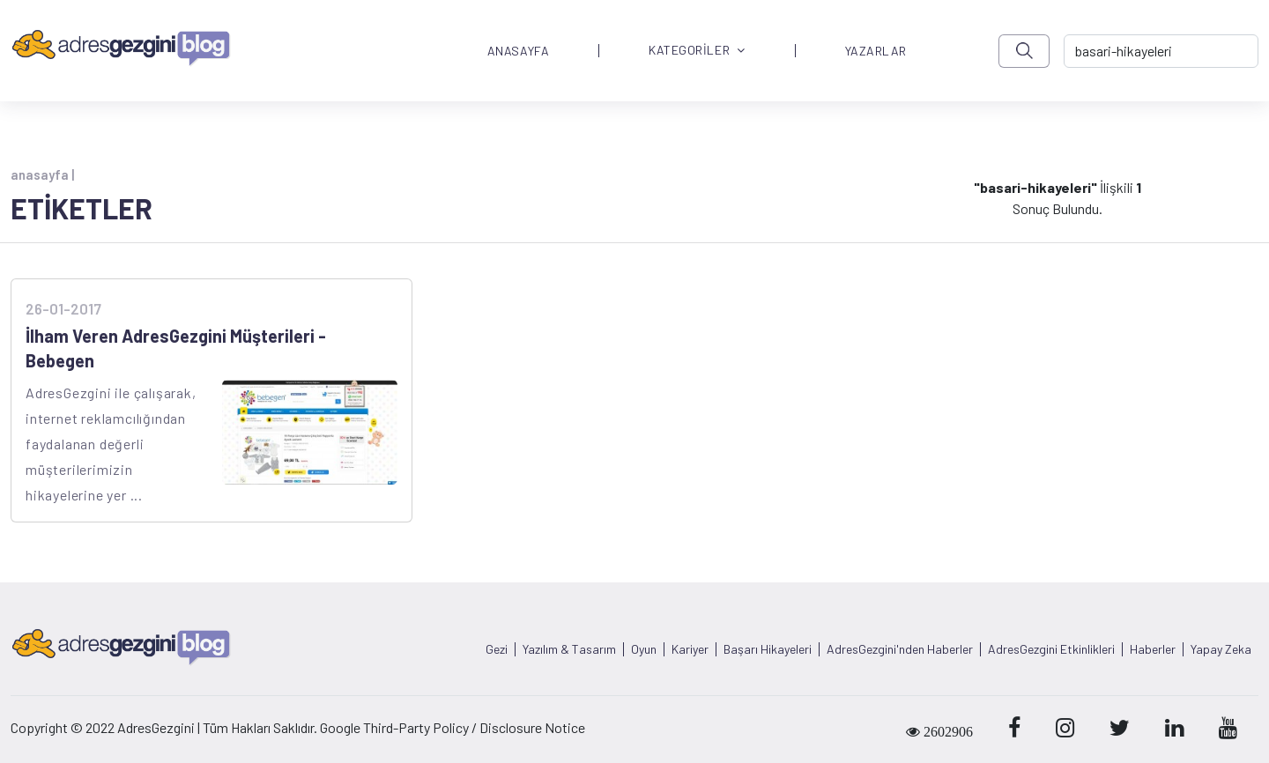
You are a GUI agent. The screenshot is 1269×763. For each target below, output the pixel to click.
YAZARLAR (876, 51)
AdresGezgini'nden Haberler (900, 649)
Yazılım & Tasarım (569, 649)
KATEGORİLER (697, 50)
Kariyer (690, 649)
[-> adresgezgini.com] (1161, 51)
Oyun (644, 649)
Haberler (1153, 649)
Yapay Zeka (1221, 649)
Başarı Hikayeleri (768, 649)
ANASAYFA (518, 51)
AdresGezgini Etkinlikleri (1051, 649)
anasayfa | (42, 174)
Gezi (497, 649)
